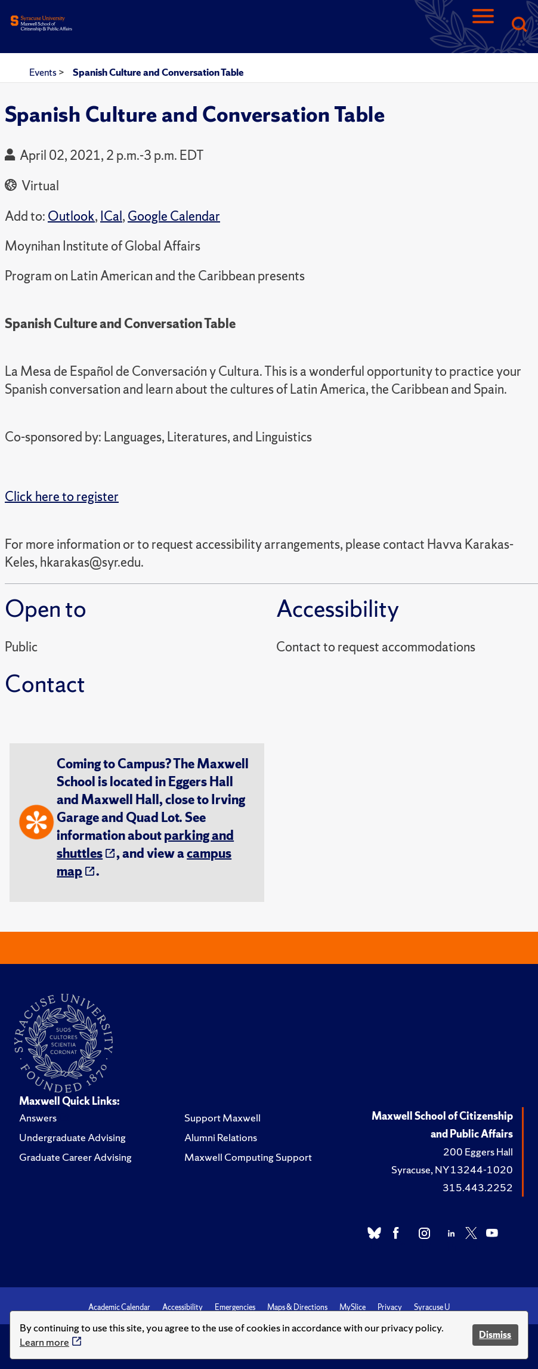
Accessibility (182, 1307)
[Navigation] (483, 25)
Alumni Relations (220, 1137)
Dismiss (495, 1334)
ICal (111, 216)
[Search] (519, 25)
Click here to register (62, 496)
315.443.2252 (478, 1187)
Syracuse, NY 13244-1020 (452, 1169)
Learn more (44, 1342)
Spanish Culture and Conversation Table (158, 72)
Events (43, 72)
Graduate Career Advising (75, 1157)
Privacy (390, 1307)
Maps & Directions (297, 1307)
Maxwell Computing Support (248, 1157)
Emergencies (235, 1307)
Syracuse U (432, 1307)
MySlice (352, 1307)
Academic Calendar (119, 1307)
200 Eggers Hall (478, 1151)
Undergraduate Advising (72, 1137)
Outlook (71, 216)
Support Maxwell (222, 1117)
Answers (38, 1117)
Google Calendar (174, 216)
